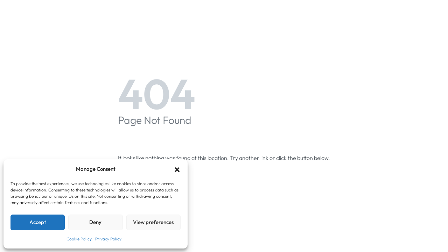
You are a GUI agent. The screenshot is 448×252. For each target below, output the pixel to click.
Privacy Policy (108, 238)
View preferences (153, 222)
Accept (37, 222)
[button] (177, 169)
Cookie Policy (79, 238)
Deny (95, 222)
